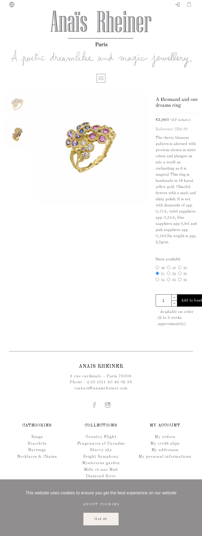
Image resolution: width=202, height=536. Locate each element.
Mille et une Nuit (101, 470)
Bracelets (37, 444)
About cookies (101, 504)
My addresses (165, 450)
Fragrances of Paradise (101, 444)
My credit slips (165, 444)
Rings (37, 437)
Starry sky (101, 450)
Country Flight (101, 437)
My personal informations (165, 457)
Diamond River (101, 476)
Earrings (37, 450)
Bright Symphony (101, 457)
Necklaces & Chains (37, 457)
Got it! (101, 519)
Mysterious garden (101, 463)
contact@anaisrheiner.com (101, 388)
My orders (165, 437)
